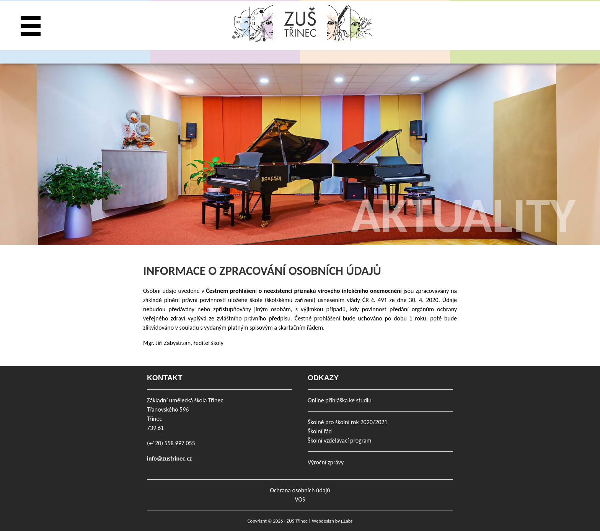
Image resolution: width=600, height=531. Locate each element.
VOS (300, 499)
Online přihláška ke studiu (340, 400)
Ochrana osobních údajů (300, 490)
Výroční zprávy (326, 462)
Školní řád (320, 431)
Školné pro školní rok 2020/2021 (347, 422)
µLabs (346, 521)
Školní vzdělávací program (339, 440)
